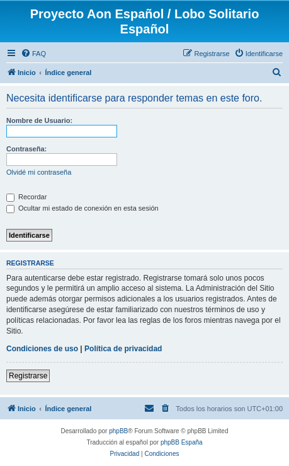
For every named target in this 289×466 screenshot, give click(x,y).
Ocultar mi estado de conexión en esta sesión (82, 208)
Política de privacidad (123, 348)
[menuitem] (33, 53)
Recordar (26, 197)
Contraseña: (26, 149)
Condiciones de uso (42, 348)
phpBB (118, 431)
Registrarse (28, 375)
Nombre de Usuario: (39, 120)
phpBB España (182, 442)
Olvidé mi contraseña (38, 172)
